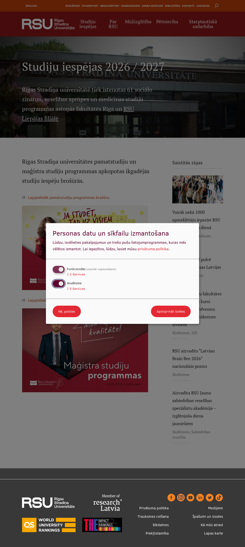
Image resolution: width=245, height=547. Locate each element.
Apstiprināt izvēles (171, 311)
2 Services (76, 274)
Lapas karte (213, 533)
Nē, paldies (66, 311)
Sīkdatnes (161, 524)
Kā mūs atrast (212, 524)
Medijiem (215, 508)
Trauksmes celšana (153, 516)
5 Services (76, 288)
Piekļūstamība (157, 533)
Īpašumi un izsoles (208, 516)
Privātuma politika (154, 508)
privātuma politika (153, 248)
